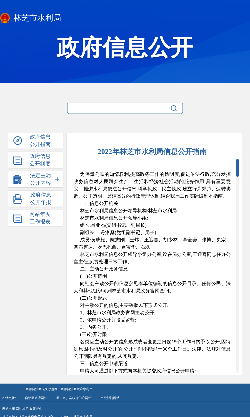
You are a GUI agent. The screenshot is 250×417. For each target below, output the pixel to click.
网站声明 (8, 409)
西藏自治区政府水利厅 (76, 389)
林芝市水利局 (30, 18)
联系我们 (36, 409)
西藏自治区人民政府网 (42, 389)
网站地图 (22, 409)
